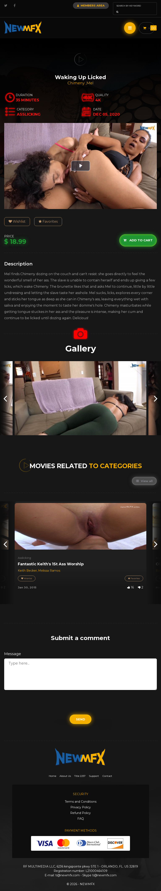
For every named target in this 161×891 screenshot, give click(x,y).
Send (80, 713)
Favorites (48, 216)
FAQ (80, 813)
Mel (90, 77)
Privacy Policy (80, 801)
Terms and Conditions (80, 796)
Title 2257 (80, 770)
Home (52, 770)
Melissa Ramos (49, 565)
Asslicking (24, 552)
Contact (107, 770)
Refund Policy (80, 807)
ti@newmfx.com (67, 869)
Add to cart (138, 234)
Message (12, 648)
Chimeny (77, 77)
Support (94, 770)
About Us (65, 770)
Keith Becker (27, 565)
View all (144, 475)
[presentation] (5, 392)
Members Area (79, 5)
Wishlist (17, 216)
